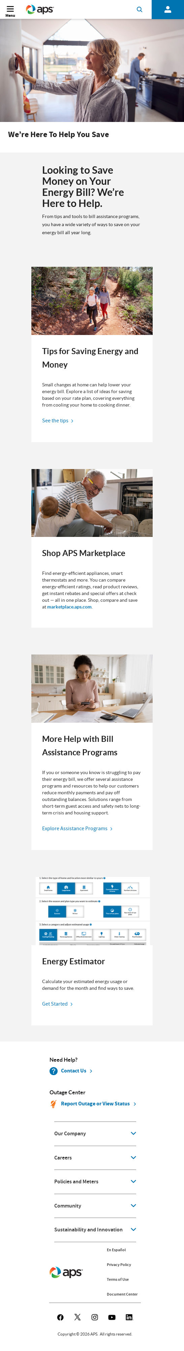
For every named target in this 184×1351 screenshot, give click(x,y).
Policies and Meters (76, 1182)
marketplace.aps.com (69, 606)
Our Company (70, 1134)
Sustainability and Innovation (88, 1230)
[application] (95, 1134)
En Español (116, 1250)
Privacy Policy (119, 1264)
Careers (63, 1158)
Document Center (122, 1294)
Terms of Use (118, 1279)
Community (67, 1206)
